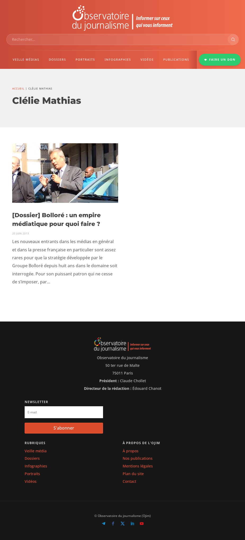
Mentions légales (138, 465)
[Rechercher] (233, 39)
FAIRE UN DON (219, 59)
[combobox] (117, 39)
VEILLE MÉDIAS (26, 59)
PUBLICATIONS (176, 59)
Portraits (32, 473)
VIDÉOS (147, 59)
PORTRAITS (85, 59)
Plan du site (133, 473)
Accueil (18, 88)
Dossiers (32, 458)
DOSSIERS (57, 59)
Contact (129, 481)
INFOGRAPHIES (118, 59)
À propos (131, 450)
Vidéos (31, 481)
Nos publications (138, 458)
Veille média (36, 450)
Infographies (36, 465)
